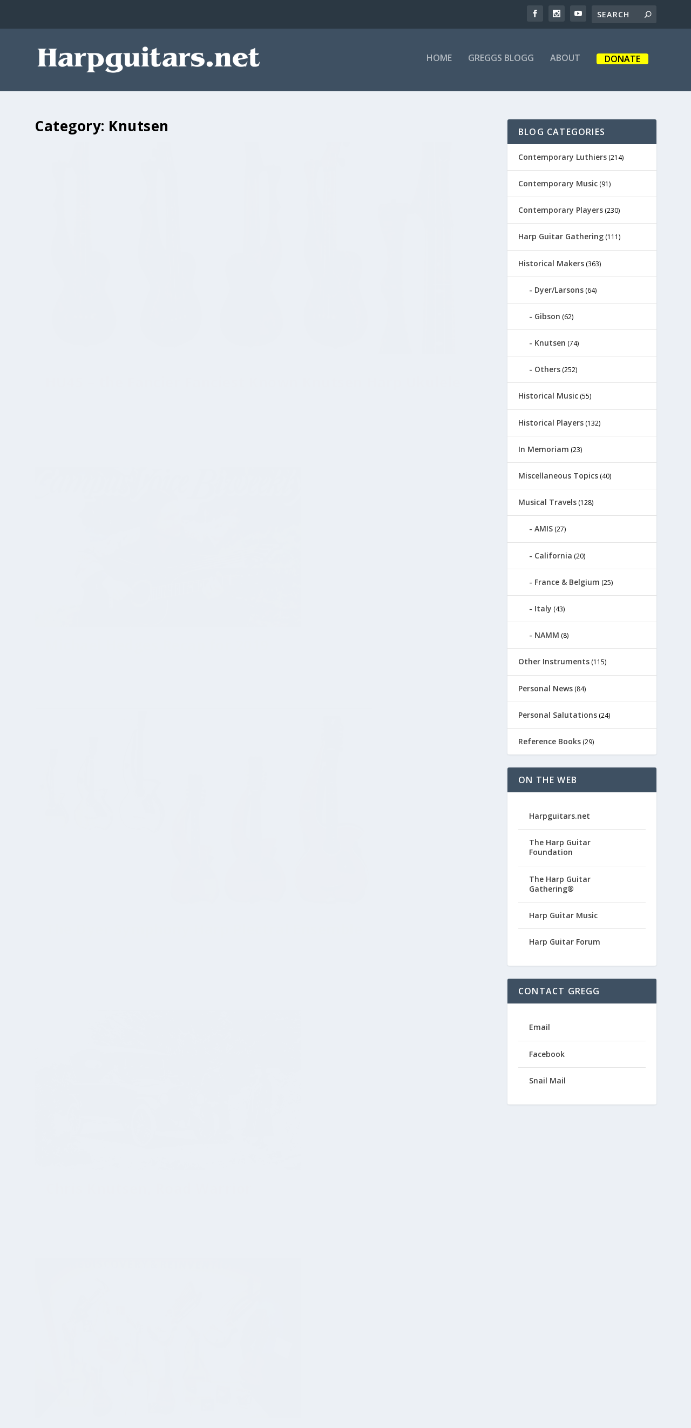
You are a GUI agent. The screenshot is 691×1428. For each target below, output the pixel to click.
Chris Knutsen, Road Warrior (355, 523)
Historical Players (551, 420)
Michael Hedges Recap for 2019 (375, 300)
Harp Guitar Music (563, 913)
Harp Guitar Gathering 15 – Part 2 (143, 1210)
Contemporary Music (558, 181)
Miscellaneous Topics (558, 473)
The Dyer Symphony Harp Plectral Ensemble (137, 541)
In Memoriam (543, 447)
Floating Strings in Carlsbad (146, 755)
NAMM (546, 633)
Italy (543, 606)
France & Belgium (567, 580)
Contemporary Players (560, 208)
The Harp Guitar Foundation (560, 846)
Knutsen (550, 340)
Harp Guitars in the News (373, 1184)
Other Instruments (554, 660)
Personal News (545, 686)
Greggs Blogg (501, 63)
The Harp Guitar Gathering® (560, 882)
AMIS (543, 527)
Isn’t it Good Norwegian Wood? (368, 969)
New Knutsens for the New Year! (142, 987)
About (565, 63)
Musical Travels (547, 500)
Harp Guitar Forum (564, 939)
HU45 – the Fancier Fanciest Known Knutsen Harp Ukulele (145, 309)
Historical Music (548, 394)
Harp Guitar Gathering (561, 235)
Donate (622, 64)
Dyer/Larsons (559, 287)
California (553, 553)
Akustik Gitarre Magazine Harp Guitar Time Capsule (375, 746)
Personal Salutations (557, 713)
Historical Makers (551, 261)
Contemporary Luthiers (562, 155)
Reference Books (549, 739)
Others (547, 367)
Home (439, 63)
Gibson (547, 314)
